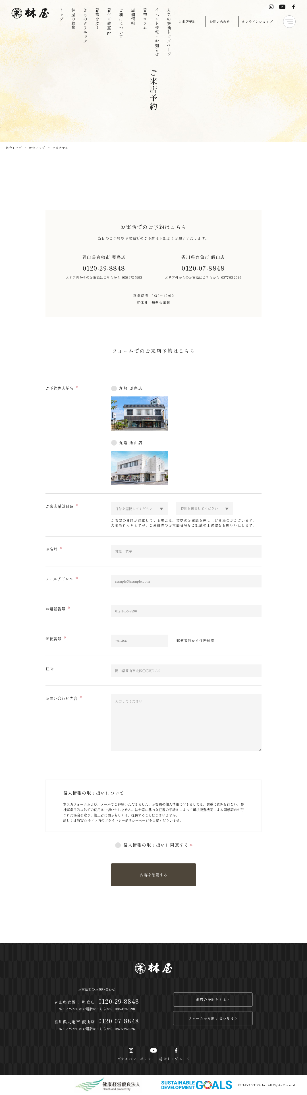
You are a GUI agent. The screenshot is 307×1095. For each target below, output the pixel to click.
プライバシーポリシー (136, 1058)
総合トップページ (174, 1058)
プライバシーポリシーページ (127, 820)
